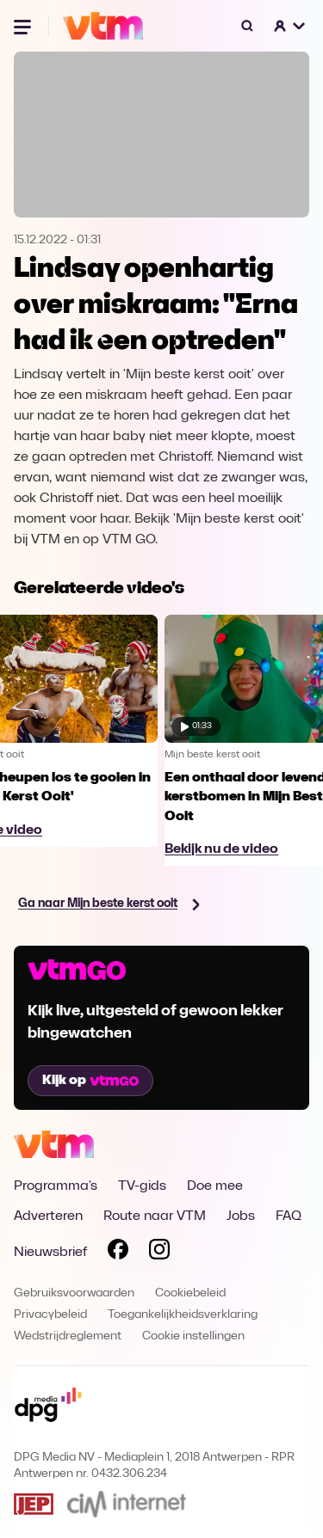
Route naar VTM (154, 1216)
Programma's (55, 1186)
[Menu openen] (24, 25)
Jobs (241, 1216)
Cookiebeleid (190, 1293)
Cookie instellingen (193, 1336)
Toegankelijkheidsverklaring (183, 1314)
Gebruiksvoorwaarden (74, 1293)
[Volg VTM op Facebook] (118, 1252)
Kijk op (90, 1081)
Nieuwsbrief (50, 1252)
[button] (290, 25)
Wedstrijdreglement (67, 1336)
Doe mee (215, 1186)
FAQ (288, 1216)
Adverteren (48, 1216)
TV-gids (142, 1186)
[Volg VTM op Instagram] (159, 1252)
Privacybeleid (50, 1314)
